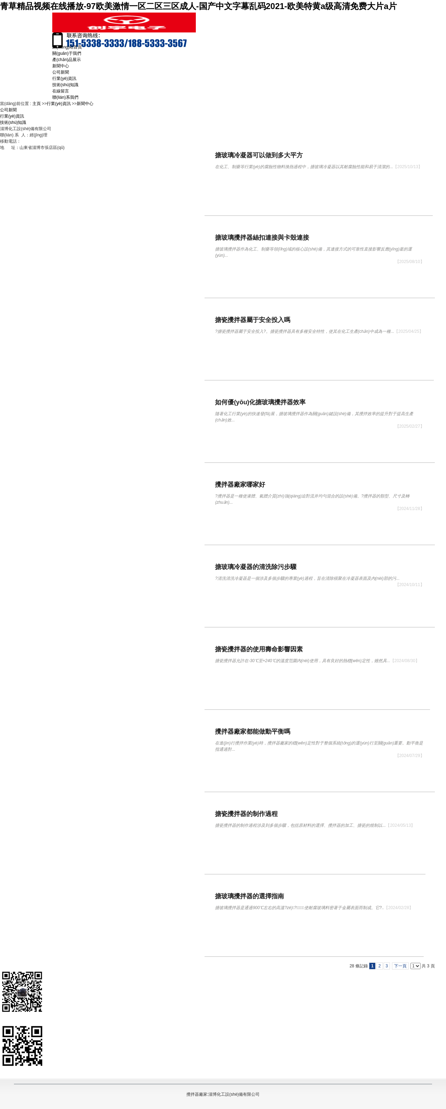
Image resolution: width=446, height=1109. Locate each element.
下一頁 (400, 966)
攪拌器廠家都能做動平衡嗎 (252, 731)
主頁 (36, 103)
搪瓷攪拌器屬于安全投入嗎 (252, 319)
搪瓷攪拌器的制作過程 (246, 813)
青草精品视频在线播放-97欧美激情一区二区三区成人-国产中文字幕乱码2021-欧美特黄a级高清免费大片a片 (198, 6)
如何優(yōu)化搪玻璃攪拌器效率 (260, 402)
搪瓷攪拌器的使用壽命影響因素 (259, 649)
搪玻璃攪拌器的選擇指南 (249, 896)
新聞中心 (85, 103)
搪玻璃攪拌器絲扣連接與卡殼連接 (262, 237)
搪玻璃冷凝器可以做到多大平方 (259, 155)
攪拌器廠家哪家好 (240, 484)
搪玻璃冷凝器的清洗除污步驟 (256, 566)
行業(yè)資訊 (59, 103)
